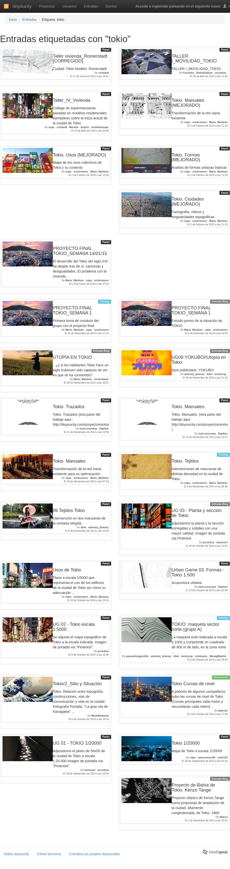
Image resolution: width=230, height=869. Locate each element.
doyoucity (22, 6)
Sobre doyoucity (16, 854)
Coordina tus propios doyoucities (94, 854)
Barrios (111, 6)
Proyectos (47, 6)
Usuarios (69, 6)
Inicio (13, 20)
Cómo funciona (49, 854)
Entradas (91, 6)
